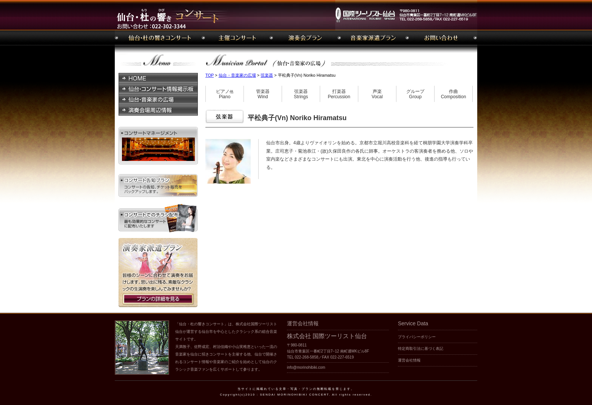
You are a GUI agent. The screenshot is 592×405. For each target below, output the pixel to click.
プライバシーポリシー (417, 337)
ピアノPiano (224, 94)
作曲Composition (453, 94)
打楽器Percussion (339, 94)
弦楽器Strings (301, 94)
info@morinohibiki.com (306, 367)
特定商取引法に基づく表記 (420, 348)
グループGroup (415, 94)
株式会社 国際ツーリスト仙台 (327, 336)
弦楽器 (267, 75)
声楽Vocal (377, 94)
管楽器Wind (263, 94)
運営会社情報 (409, 360)
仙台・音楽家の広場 (237, 75)
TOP (209, 75)
